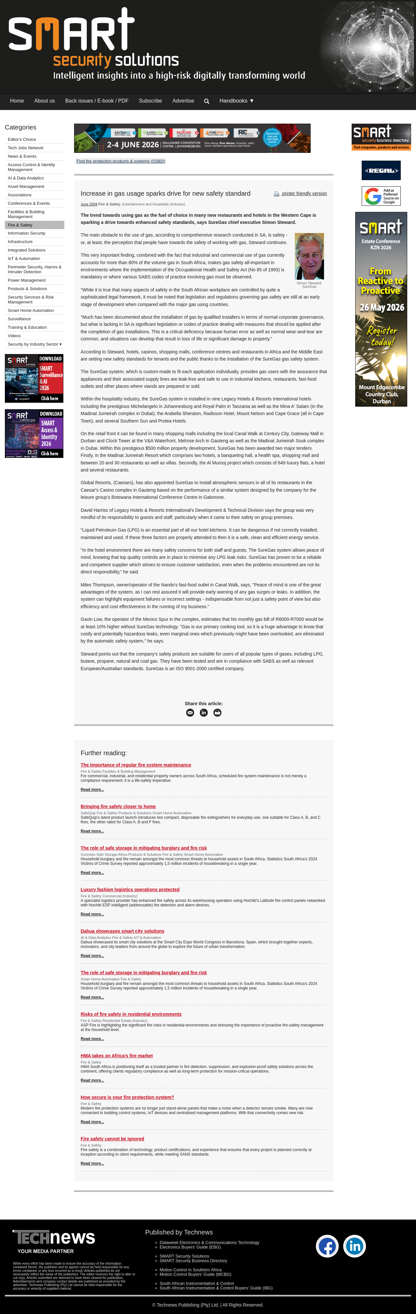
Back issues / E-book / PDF (97, 101)
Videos (14, 335)
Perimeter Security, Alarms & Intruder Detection (34, 269)
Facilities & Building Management (26, 214)
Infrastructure (20, 241)
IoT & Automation (24, 258)
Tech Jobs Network (26, 147)
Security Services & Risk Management (31, 299)
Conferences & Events (29, 203)
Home (17, 101)
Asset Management (26, 186)
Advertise (183, 101)
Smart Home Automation (31, 310)
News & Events (22, 156)
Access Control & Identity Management (31, 167)
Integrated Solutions (27, 250)
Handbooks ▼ (236, 101)
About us (44, 101)
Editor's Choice (22, 139)
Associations (20, 194)
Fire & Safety (20, 225)
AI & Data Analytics (26, 178)
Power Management (27, 280)
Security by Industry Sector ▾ (35, 344)
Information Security (27, 233)
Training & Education (27, 327)
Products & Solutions (27, 288)
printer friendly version (299, 193)
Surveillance (19, 318)
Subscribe (150, 101)
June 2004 (89, 204)
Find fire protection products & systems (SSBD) (120, 161)
